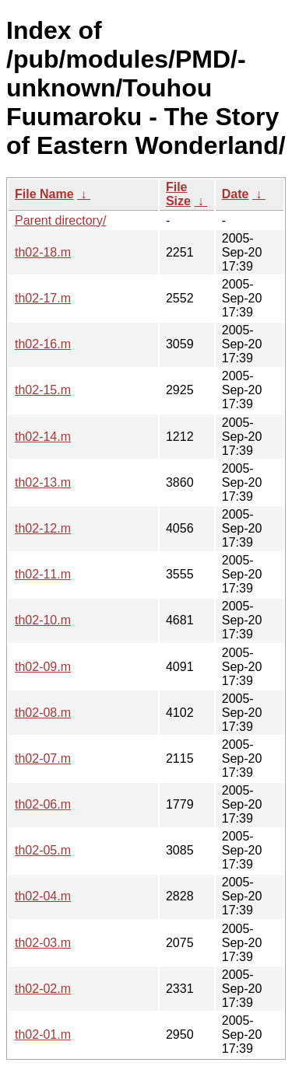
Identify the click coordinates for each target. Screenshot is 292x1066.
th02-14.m (43, 436)
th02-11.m (43, 574)
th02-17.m (43, 298)
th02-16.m (43, 344)
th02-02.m (43, 988)
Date (235, 194)
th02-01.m (43, 1034)
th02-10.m (43, 620)
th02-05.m (43, 850)
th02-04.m (43, 896)
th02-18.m (43, 252)
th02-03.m (43, 942)
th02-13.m (43, 482)
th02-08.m (43, 712)
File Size (178, 194)
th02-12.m (43, 528)
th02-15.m (43, 390)
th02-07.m (43, 758)
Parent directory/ (60, 220)
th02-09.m (43, 666)
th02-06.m (43, 804)
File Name (44, 194)
